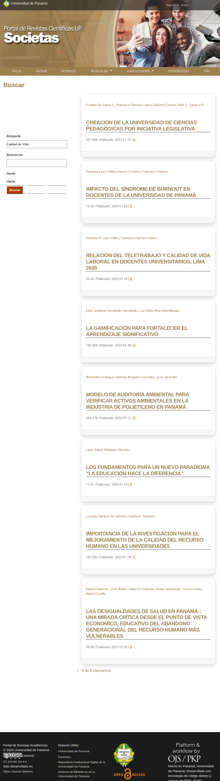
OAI (207, 71)
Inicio (16, 71)
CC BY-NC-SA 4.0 (15, 761)
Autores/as (15, 155)
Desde (11, 173)
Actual (41, 71)
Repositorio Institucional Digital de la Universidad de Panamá (81, 764)
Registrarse (172, 5)
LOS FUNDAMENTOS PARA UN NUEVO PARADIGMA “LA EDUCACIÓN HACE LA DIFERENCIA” (148, 470)
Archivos (68, 71)
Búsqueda (14, 136)
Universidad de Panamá (73, 751)
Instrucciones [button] (139, 71)
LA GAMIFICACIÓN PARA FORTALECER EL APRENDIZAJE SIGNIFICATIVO (137, 331)
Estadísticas (178, 71)
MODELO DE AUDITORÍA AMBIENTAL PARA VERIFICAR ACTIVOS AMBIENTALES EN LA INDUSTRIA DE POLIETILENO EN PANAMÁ (137, 401)
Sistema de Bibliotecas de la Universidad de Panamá (76, 774)
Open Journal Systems (18, 771)
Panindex (64, 757)
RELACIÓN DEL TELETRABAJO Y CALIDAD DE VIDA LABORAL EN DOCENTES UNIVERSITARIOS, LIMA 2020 (148, 261)
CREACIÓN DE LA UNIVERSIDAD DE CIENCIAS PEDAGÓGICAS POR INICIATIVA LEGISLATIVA (141, 126)
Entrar (184, 5)
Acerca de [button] (100, 71)
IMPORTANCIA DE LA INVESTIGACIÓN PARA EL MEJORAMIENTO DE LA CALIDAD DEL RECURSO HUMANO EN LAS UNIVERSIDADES (144, 540)
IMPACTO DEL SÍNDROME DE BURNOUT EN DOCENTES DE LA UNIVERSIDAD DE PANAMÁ (141, 192)
